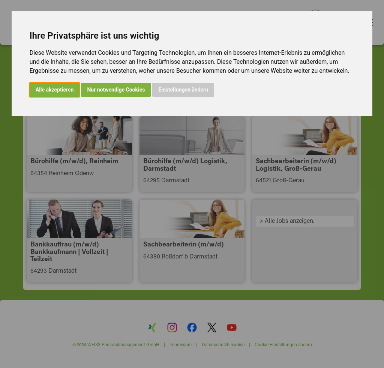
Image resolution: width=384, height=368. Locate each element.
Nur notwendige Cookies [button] (116, 90)
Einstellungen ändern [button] (183, 90)
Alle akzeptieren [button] (55, 90)
